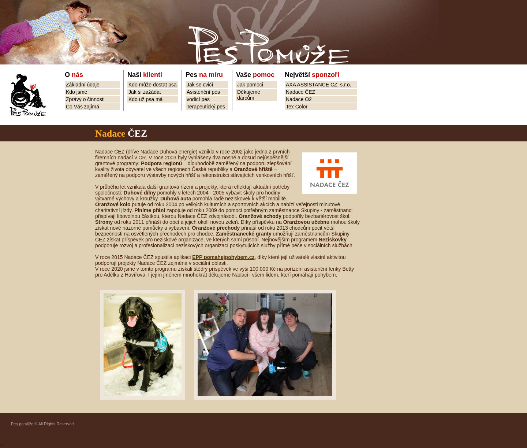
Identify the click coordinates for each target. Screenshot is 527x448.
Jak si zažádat (144, 92)
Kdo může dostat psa (152, 85)
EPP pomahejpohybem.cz (223, 257)
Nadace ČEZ (300, 92)
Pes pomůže (22, 424)
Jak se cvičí (200, 85)
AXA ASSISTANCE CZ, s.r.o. (318, 85)
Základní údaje (83, 85)
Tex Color (296, 107)
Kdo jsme (76, 92)
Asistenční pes (203, 92)
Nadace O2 (299, 99)
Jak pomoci (250, 85)
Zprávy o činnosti (85, 99)
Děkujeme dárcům (248, 95)
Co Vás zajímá (82, 107)
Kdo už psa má (145, 99)
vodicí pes (198, 99)
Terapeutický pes (206, 107)
